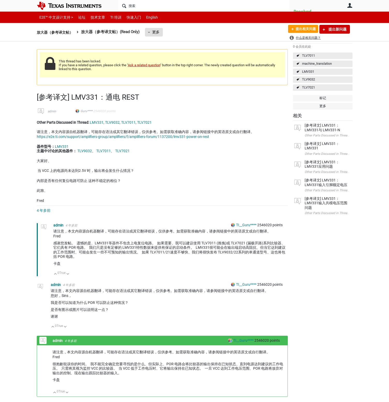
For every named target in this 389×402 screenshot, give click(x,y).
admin (52, 111)
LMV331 (308, 72)
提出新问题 (337, 29)
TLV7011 (308, 55)
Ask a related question (144, 65)
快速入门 (128, 17)
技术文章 (94, 17)
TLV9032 (308, 79)
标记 (322, 98)
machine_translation (317, 63)
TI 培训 (111, 17)
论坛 (79, 17)
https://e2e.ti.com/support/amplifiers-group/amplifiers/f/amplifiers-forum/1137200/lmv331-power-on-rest (123, 137)
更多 (158, 32)
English (146, 17)
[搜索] (203, 5)
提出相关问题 (304, 29)
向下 (67, 274)
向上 (55, 274)
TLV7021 (308, 87)
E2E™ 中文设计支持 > (54, 17)
